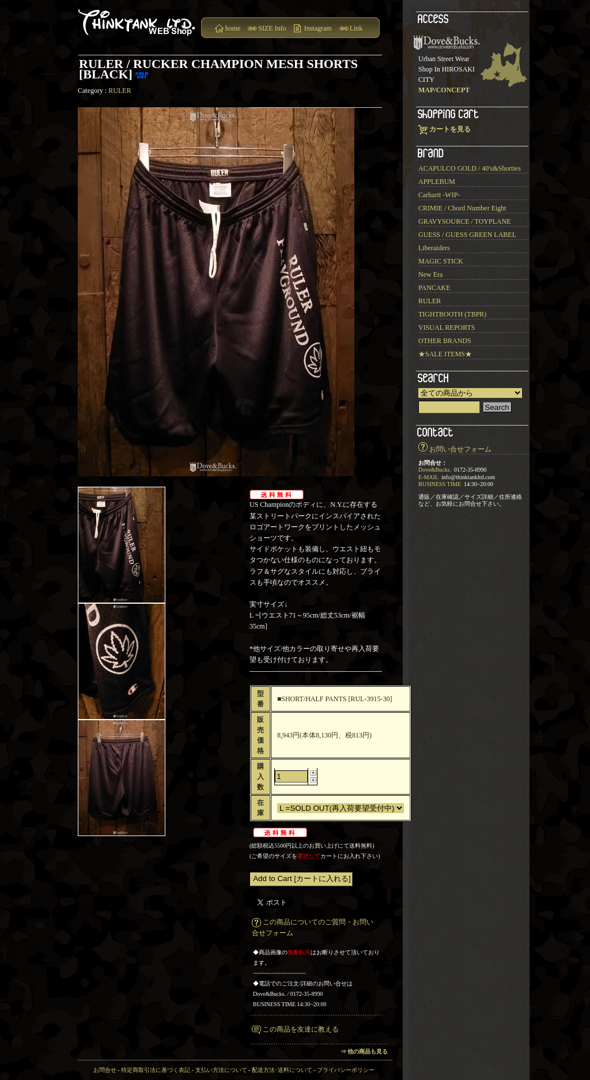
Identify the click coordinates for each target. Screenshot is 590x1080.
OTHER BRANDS (444, 341)
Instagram (318, 28)
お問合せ (104, 1070)
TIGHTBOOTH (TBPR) (452, 314)
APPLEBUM (436, 182)
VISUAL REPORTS (446, 327)
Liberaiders (434, 248)
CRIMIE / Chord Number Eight (462, 208)
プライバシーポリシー (346, 1070)
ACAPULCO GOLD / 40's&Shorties (469, 168)
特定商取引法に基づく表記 (155, 1070)
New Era (430, 274)
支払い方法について (221, 1070)
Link (356, 28)
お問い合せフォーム (460, 449)
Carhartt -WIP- (439, 195)
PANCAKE (434, 288)
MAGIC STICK (440, 261)
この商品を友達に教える (301, 1029)
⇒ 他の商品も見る (364, 1051)
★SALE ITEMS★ (445, 354)
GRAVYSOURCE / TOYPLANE (464, 221)
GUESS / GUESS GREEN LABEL (467, 235)
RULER (119, 90)
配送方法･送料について (282, 1070)
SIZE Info (272, 28)
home (233, 28)
